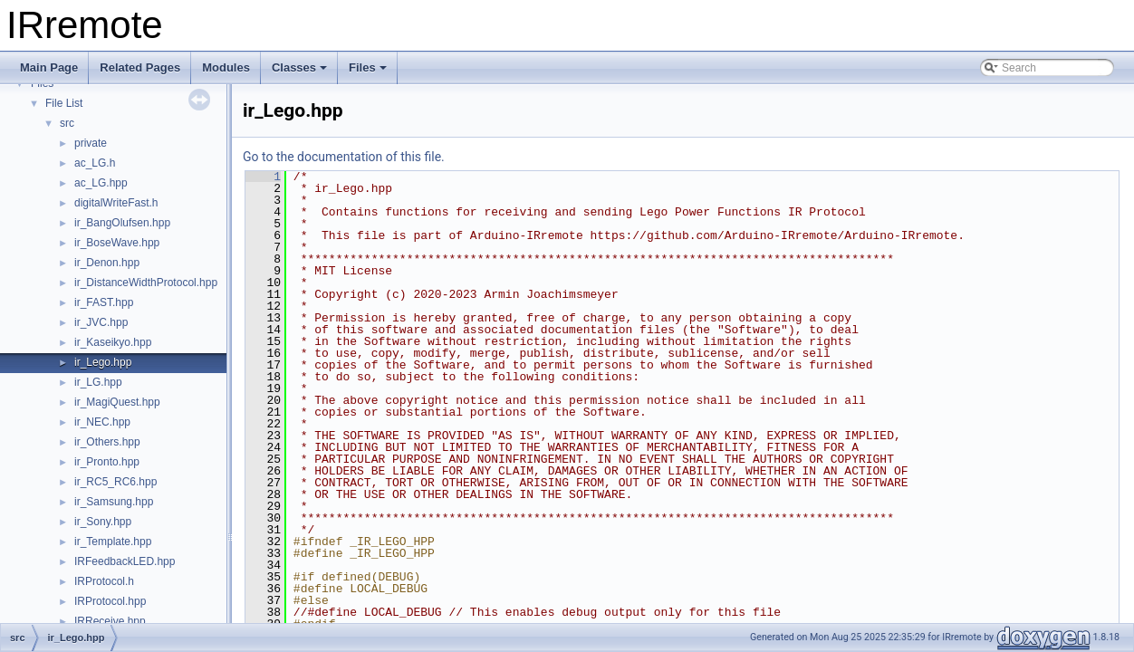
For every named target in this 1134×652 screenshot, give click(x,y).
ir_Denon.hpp (106, 262)
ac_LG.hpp (101, 183)
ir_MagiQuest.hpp (117, 402)
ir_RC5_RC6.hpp (115, 481)
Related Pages (140, 67)
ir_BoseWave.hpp (116, 242)
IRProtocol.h (104, 581)
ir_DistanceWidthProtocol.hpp (145, 282)
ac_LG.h (94, 163)
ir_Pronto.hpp (106, 461)
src (67, 123)
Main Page (49, 67)
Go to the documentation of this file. (344, 156)
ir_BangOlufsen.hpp (122, 222)
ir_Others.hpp (107, 442)
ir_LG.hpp (98, 382)
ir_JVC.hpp (101, 322)
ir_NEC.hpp (102, 422)
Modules (226, 67)
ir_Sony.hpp (102, 521)
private (90, 143)
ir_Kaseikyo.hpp (112, 342)
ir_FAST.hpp (103, 302)
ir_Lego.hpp (102, 362)
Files (368, 67)
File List (63, 103)
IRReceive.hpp (110, 621)
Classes (299, 67)
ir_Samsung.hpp (113, 501)
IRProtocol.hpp (110, 601)
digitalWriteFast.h (116, 203)
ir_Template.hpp (112, 541)
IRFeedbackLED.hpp (124, 561)
